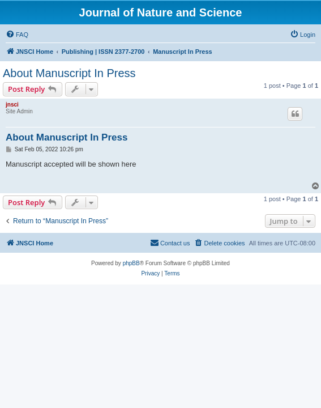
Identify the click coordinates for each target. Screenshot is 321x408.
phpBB (131, 263)
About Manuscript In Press (69, 73)
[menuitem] (17, 34)
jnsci (12, 104)
